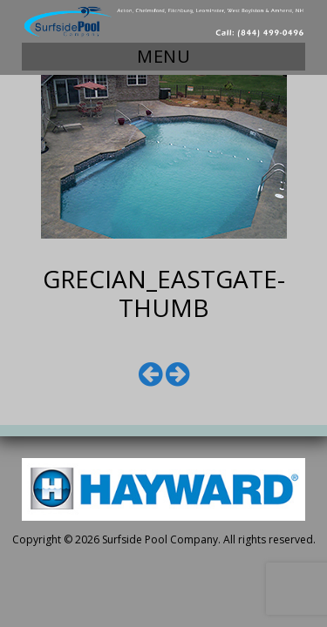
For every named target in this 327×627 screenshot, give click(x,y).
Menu (163, 56)
